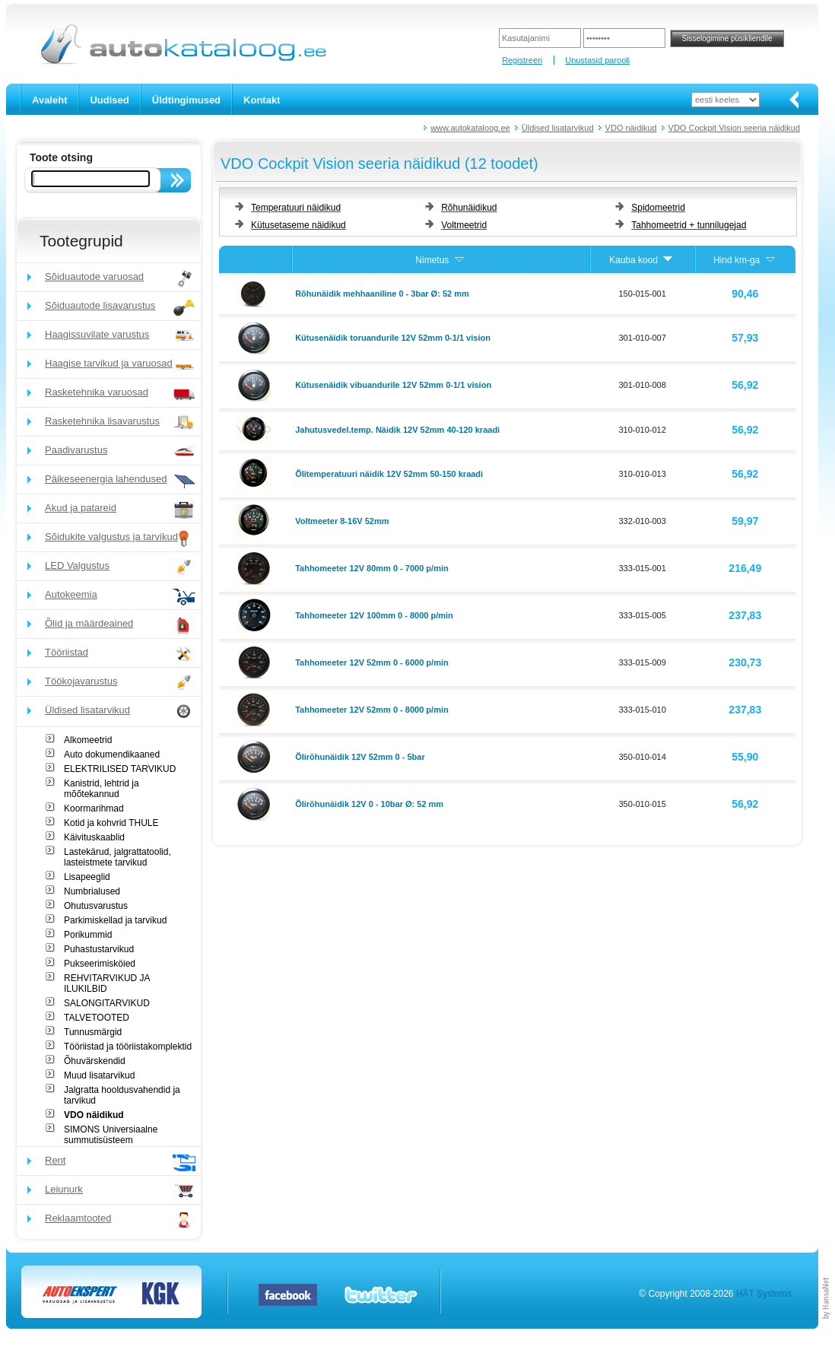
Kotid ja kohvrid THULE (111, 823)
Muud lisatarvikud (99, 1075)
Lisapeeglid (87, 877)
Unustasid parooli (597, 60)
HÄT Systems (764, 1293)
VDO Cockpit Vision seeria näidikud (734, 127)
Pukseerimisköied (99, 963)
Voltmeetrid (464, 225)
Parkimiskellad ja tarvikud (115, 920)
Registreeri (522, 60)
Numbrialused (92, 891)
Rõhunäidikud (469, 207)
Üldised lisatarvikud (558, 127)
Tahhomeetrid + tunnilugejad (688, 225)
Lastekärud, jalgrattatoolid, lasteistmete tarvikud (117, 857)
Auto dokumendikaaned (112, 754)
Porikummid (88, 934)
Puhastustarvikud (99, 949)
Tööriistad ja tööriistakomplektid (128, 1046)
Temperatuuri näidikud (296, 207)
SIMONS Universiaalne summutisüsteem (110, 1134)
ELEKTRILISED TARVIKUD (120, 769)
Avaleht (49, 100)
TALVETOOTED (96, 1017)
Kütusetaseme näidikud (298, 225)
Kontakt (261, 100)
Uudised (109, 100)
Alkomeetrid (88, 740)
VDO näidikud (631, 127)
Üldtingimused (186, 100)
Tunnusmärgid (93, 1032)
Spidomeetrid (658, 207)
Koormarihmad (94, 808)
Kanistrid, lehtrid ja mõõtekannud (101, 788)
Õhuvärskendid (94, 1061)
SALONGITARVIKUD (107, 1003)
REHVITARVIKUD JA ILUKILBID (107, 983)
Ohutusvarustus (96, 906)
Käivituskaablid (94, 837)
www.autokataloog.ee (470, 127)
